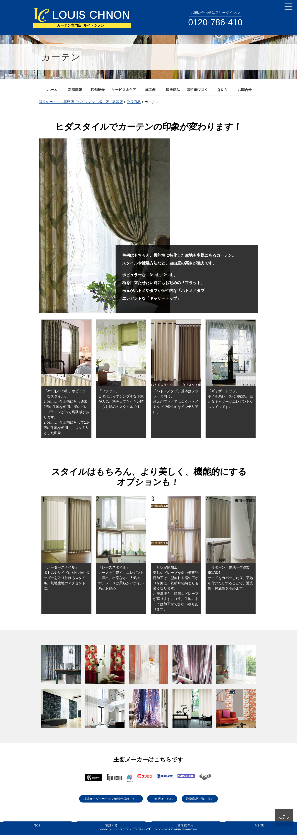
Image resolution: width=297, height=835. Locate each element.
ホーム (52, 90)
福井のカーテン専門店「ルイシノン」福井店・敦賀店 (81, 102)
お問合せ (245, 90)
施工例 (150, 90)
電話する (111, 825)
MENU (259, 825)
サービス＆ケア (124, 90)
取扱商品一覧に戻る (199, 799)
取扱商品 (173, 90)
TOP (37, 825)
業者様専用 (186, 825)
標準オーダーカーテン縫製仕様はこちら (111, 799)
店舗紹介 (98, 90)
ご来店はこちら (162, 799)
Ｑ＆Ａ (222, 90)
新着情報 (75, 90)
